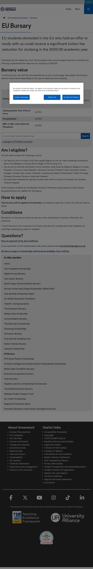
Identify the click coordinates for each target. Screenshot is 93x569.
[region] (46, 93)
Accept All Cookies (71, 97)
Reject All (52, 97)
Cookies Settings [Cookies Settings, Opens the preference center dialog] (21, 97)
